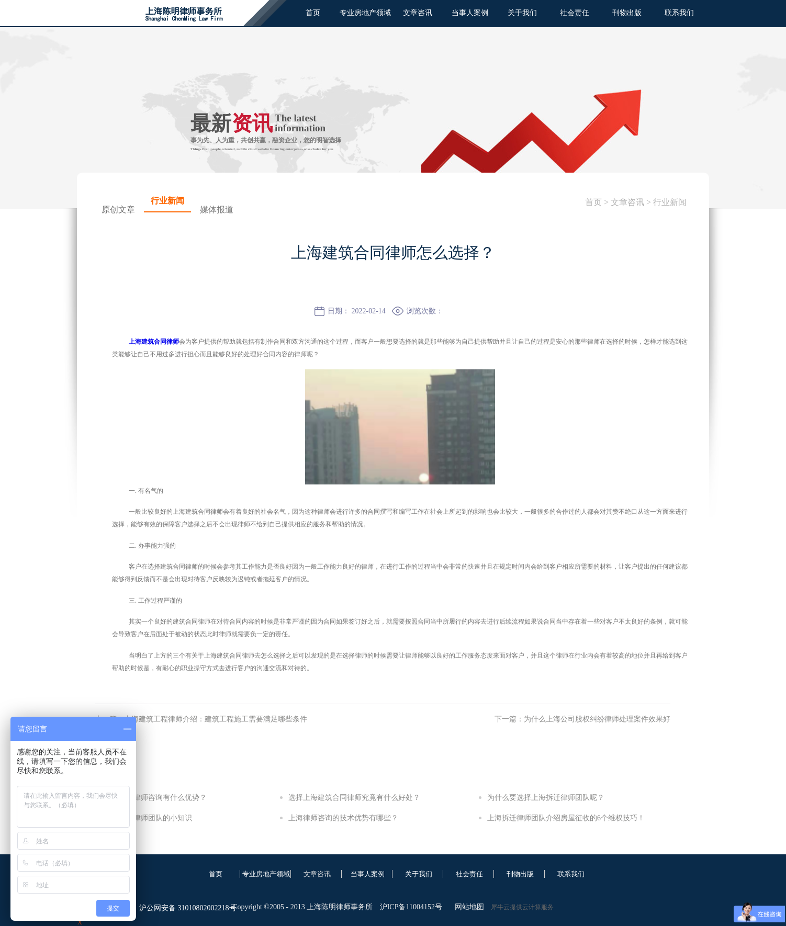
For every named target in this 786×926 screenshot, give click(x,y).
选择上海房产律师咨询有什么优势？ (148, 797)
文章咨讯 (627, 202)
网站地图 (467, 907)
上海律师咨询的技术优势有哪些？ (343, 818)
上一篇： (201, 719)
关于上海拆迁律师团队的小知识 (140, 818)
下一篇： (582, 719)
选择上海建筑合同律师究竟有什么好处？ (354, 797)
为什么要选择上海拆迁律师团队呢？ (545, 797)
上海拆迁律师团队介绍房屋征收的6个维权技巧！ (566, 818)
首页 (313, 13)
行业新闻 (670, 202)
